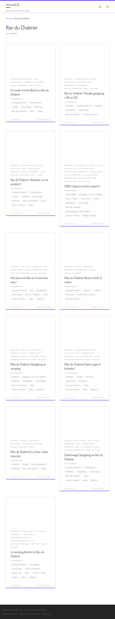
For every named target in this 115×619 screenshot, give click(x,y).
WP (16, 614)
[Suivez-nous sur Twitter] (100, 610)
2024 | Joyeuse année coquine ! (82, 186)
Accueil (9, 18)
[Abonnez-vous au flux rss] (112, 610)
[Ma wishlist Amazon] (108, 610)
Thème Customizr (43, 614)
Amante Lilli (17, 119)
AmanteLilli (16, 609)
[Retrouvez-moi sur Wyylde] (104, 610)
